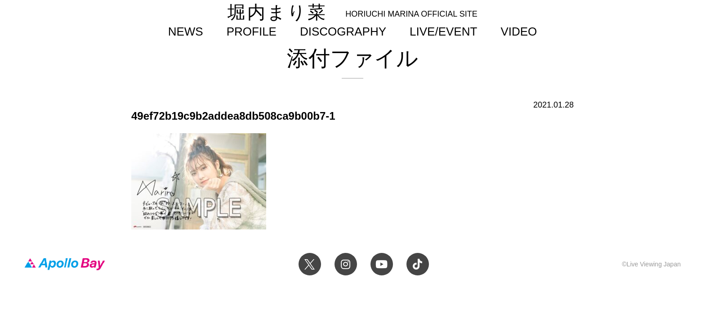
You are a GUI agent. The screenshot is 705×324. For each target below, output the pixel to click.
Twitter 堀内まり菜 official (310, 264)
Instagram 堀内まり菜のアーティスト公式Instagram (346, 264)
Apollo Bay (64, 264)
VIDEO (518, 31)
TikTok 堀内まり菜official (417, 264)
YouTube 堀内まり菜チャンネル (381, 264)
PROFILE (252, 31)
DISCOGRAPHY (343, 31)
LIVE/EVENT (443, 31)
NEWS (185, 31)
